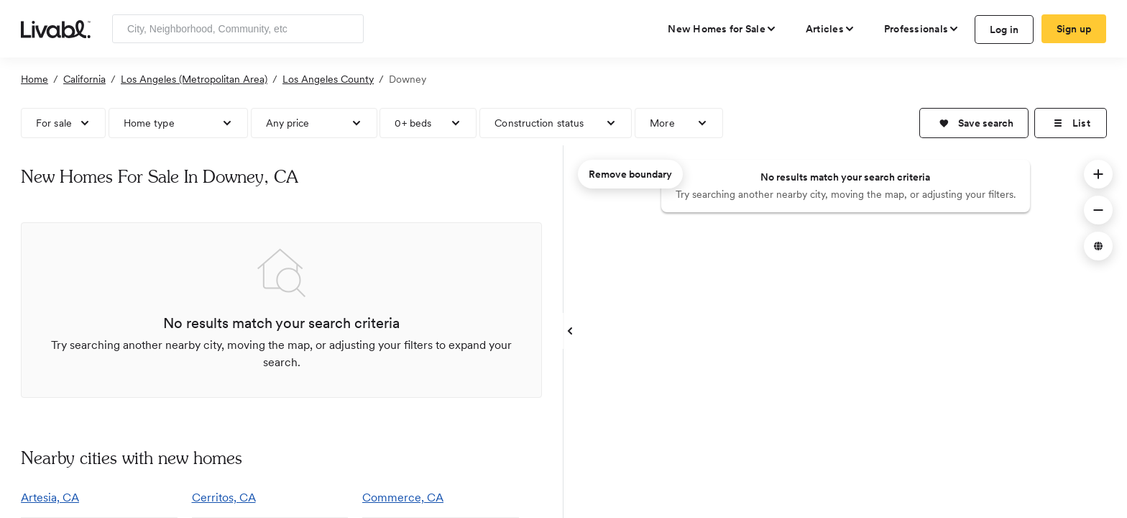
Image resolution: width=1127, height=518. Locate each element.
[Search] (347, 28)
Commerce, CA (402, 497)
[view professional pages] (922, 28)
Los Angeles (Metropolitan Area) (194, 79)
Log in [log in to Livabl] (1004, 29)
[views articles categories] (830, 28)
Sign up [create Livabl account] (1074, 29)
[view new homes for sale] (722, 28)
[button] (974, 123)
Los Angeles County (328, 79)
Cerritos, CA (224, 497)
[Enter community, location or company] (238, 28)
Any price (288, 123)
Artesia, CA (50, 497)
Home (34, 79)
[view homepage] (56, 28)
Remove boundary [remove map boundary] (630, 174)
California (84, 79)
